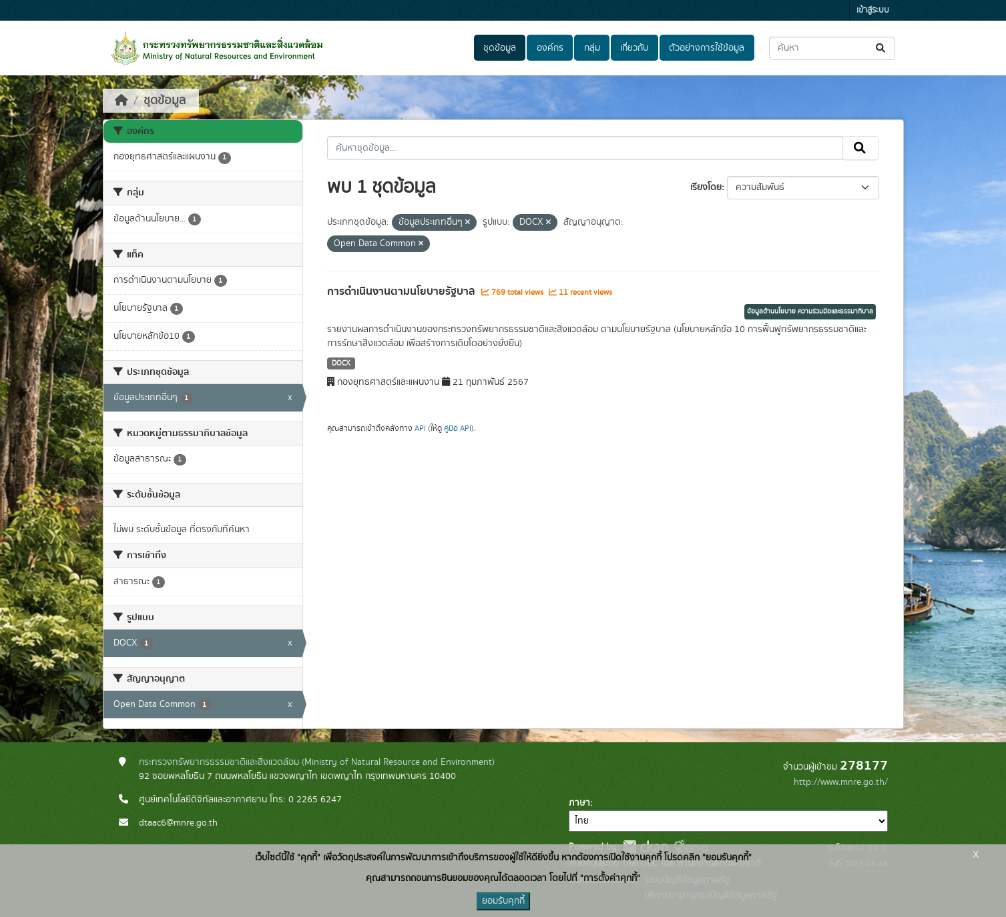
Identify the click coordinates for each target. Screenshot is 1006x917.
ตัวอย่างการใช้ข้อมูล (706, 48)
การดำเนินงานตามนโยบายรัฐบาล (402, 291)
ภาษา (579, 803)
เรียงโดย (706, 187)
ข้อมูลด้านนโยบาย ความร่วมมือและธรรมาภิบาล (810, 311)
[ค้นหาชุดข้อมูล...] (832, 48)
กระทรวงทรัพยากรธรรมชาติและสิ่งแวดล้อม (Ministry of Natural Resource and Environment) (317, 762)
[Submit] (881, 48)
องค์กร (550, 48)
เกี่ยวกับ (634, 48)
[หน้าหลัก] (121, 100)
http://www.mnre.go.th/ (841, 782)
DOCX (341, 363)
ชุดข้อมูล (499, 48)
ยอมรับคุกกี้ (503, 901)
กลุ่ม (592, 48)
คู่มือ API (457, 428)
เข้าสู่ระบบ (872, 10)
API (420, 428)
